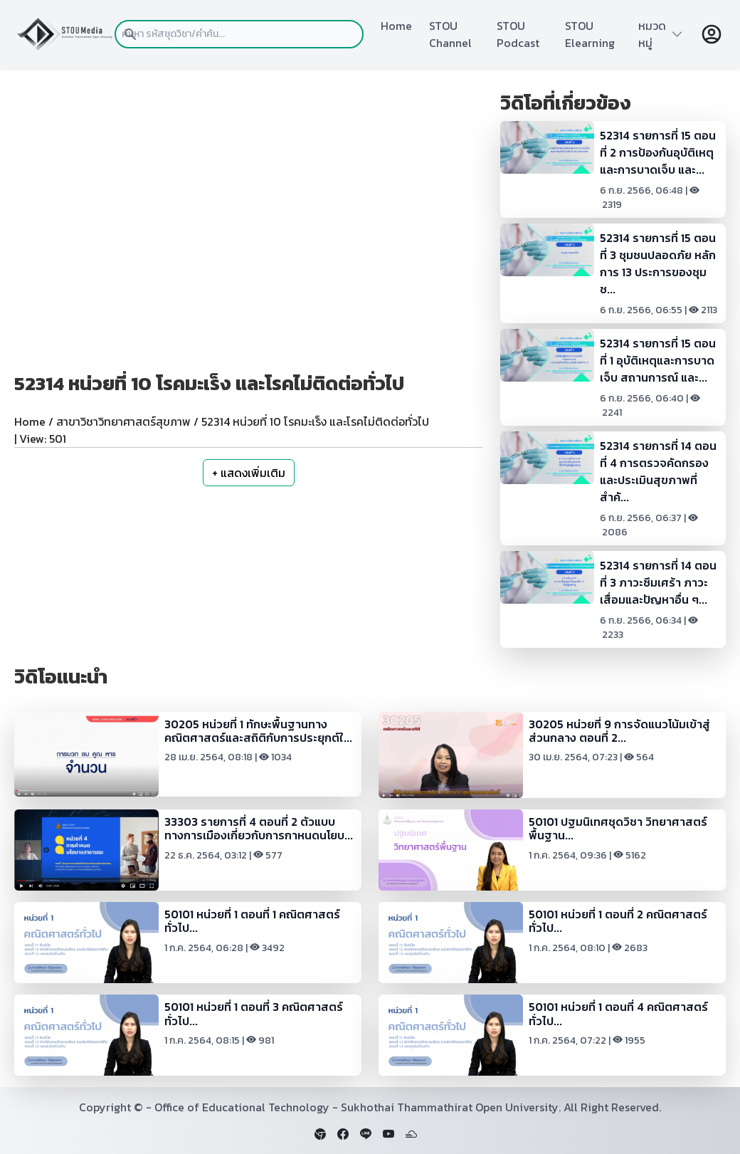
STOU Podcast (518, 34)
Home (396, 25)
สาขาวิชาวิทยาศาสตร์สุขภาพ (123, 421)
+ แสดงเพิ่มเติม (248, 472)
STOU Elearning (590, 34)
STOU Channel (450, 34)
